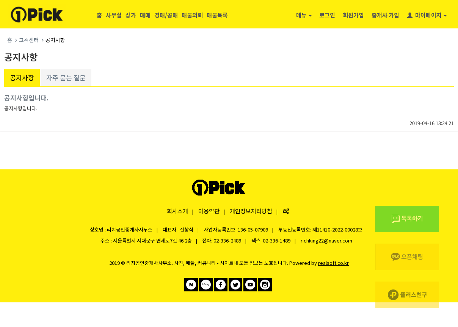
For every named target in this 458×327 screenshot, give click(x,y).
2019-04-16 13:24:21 (431, 123)
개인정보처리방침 (251, 211)
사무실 (114, 15)
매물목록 (217, 15)
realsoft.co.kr (333, 262)
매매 (145, 15)
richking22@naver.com (326, 240)
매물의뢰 (192, 15)
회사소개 (177, 211)
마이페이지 (427, 15)
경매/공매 (166, 15)
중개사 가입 (385, 15)
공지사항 (22, 77)
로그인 (327, 15)
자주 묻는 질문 (66, 77)
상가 (130, 15)
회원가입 (353, 15)
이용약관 (209, 211)
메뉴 (304, 15)
